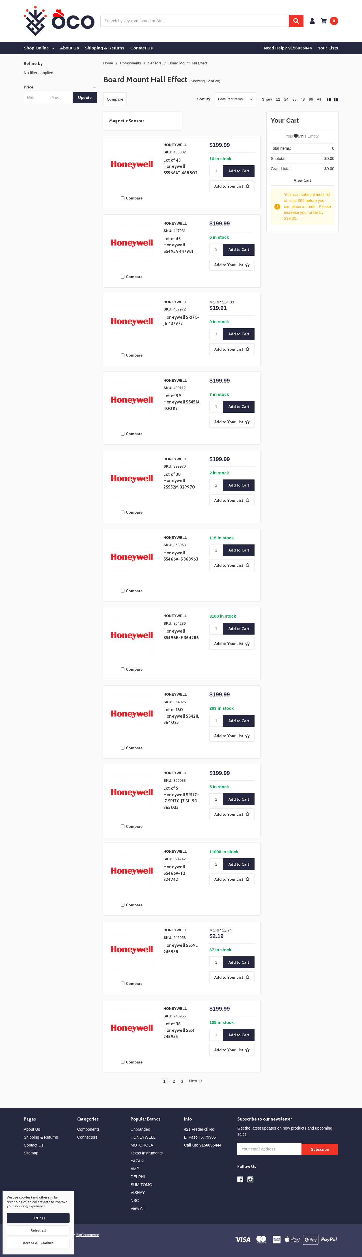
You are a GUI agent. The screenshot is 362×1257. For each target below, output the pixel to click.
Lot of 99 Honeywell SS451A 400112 (181, 402)
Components (88, 1129)
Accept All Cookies (38, 1243)
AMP (135, 1169)
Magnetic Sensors (127, 120)
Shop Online (39, 47)
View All (138, 1208)
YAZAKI (138, 1161)
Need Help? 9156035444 (288, 47)
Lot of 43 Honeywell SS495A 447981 (178, 245)
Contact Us (141, 47)
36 (294, 99)
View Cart (302, 180)
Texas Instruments (147, 1153)
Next (196, 1081)
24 (286, 99)
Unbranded (140, 1129)
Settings (38, 1218)
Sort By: (204, 99)
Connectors (87, 1137)
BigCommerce (87, 1235)
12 (278, 99)
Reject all (38, 1230)
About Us (69, 47)
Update (85, 97)
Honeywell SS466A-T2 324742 (174, 873)
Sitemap (31, 1153)
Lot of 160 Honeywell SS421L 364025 (181, 716)
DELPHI (138, 1176)
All (319, 99)
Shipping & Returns (104, 47)
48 (303, 99)
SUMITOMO (141, 1184)
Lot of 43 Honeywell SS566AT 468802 (180, 166)
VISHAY (138, 1192)
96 (311, 99)
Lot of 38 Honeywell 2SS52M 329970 (179, 481)
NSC (135, 1200)
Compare (115, 99)
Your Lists (328, 47)
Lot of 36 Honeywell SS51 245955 (179, 1030)
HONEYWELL (143, 1137)
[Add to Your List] (232, 186)
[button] (60, 87)
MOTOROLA (142, 1145)
